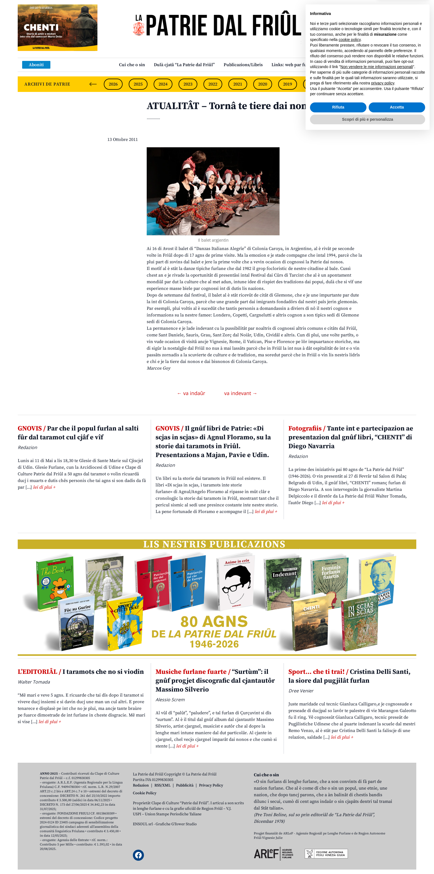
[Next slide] (407, 84)
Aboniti (36, 65)
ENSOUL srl (143, 824)
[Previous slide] (93, 84)
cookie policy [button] (350, 779)
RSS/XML (162, 785)
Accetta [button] (397, 847)
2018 (312, 84)
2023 (188, 84)
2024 (163, 84)
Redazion (141, 785)
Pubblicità (184, 785)
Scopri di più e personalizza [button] (367, 859)
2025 (138, 84)
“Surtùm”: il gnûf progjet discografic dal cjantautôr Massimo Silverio (215, 681)
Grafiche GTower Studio (176, 824)
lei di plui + (44, 487)
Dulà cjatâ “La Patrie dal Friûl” (184, 65)
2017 (337, 84)
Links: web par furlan (293, 65)
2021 (237, 84)
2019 (287, 84)
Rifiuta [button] (338, 847)
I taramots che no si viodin (81, 672)
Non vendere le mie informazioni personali (376, 806)
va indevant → (240, 393)
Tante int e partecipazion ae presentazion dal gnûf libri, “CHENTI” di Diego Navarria (350, 437)
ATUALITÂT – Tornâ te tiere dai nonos (232, 106)
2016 (362, 84)
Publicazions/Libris (243, 65)
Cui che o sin (132, 65)
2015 (387, 84)
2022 (212, 84)
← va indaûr (191, 393)
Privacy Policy (211, 785)
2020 (262, 84)
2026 (113, 84)
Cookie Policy (144, 793)
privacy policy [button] (382, 823)
